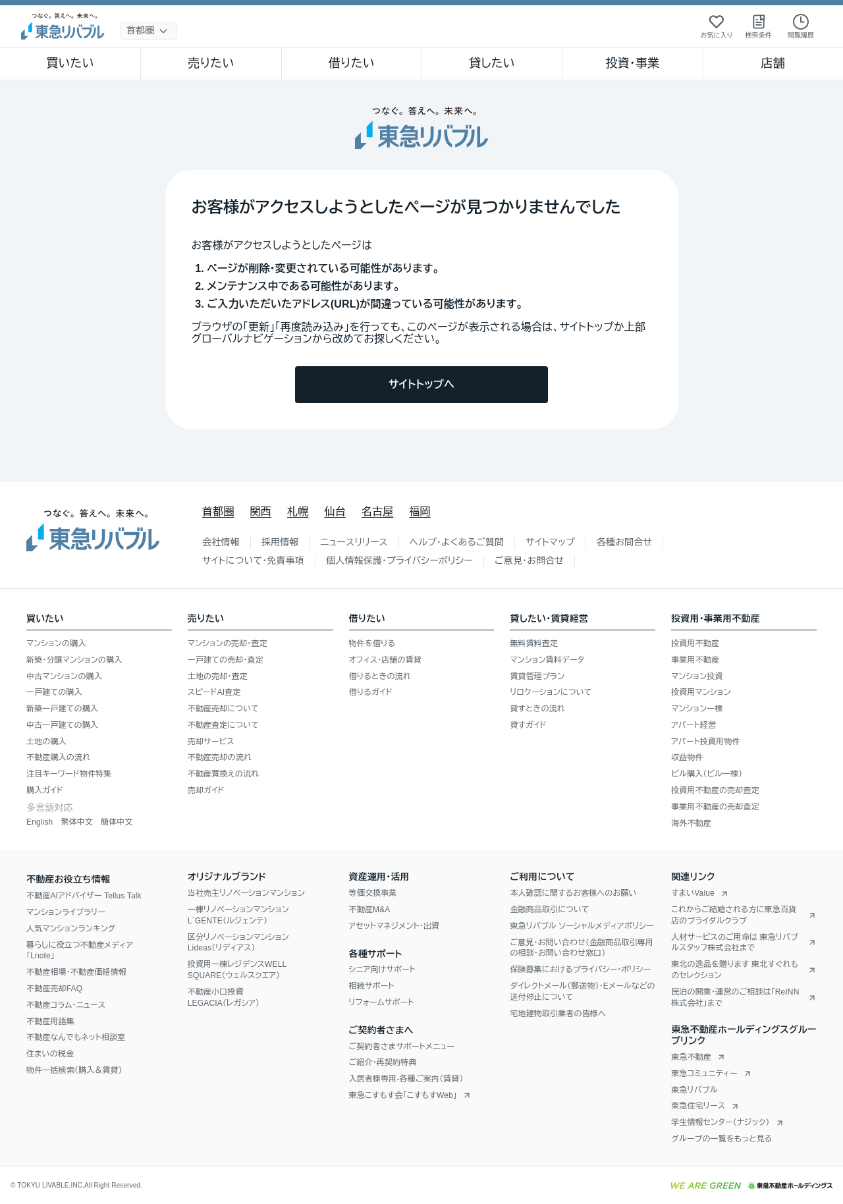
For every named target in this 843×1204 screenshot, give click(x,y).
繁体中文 (77, 822)
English (39, 822)
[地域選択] (149, 31)
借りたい (352, 63)
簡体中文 (117, 822)
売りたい (211, 63)
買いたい (70, 63)
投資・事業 (632, 63)
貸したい (492, 63)
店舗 (773, 63)
